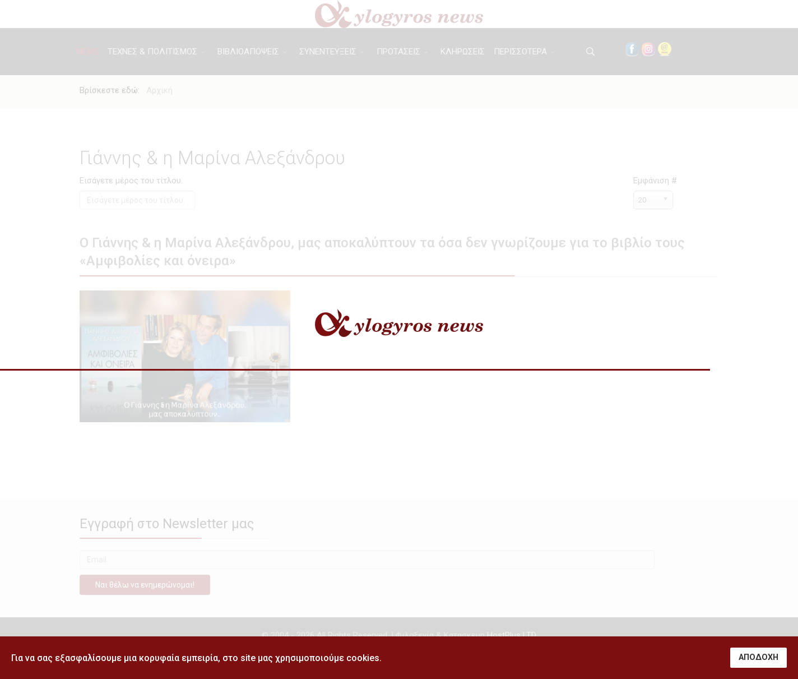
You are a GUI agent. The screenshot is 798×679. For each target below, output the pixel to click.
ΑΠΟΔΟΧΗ (758, 657)
